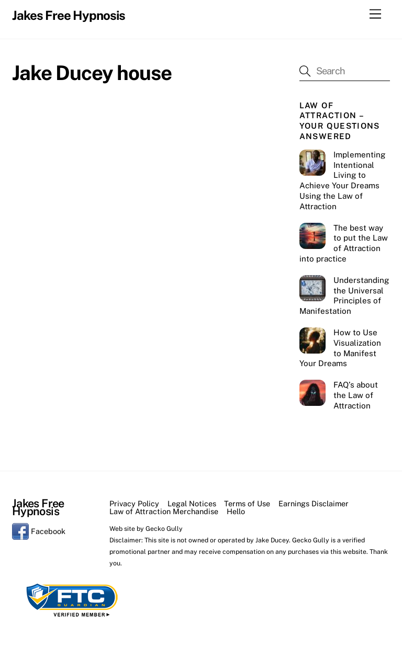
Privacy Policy (134, 503)
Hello (236, 511)
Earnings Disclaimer (313, 503)
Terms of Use (247, 503)
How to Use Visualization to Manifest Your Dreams (340, 348)
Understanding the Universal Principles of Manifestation (344, 295)
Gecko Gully (164, 528)
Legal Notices (192, 503)
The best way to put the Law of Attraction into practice (343, 243)
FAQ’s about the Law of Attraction (355, 395)
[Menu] (375, 14)
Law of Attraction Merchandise (163, 511)
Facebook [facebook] (38, 531)
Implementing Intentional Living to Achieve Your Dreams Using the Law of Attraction (342, 180)
